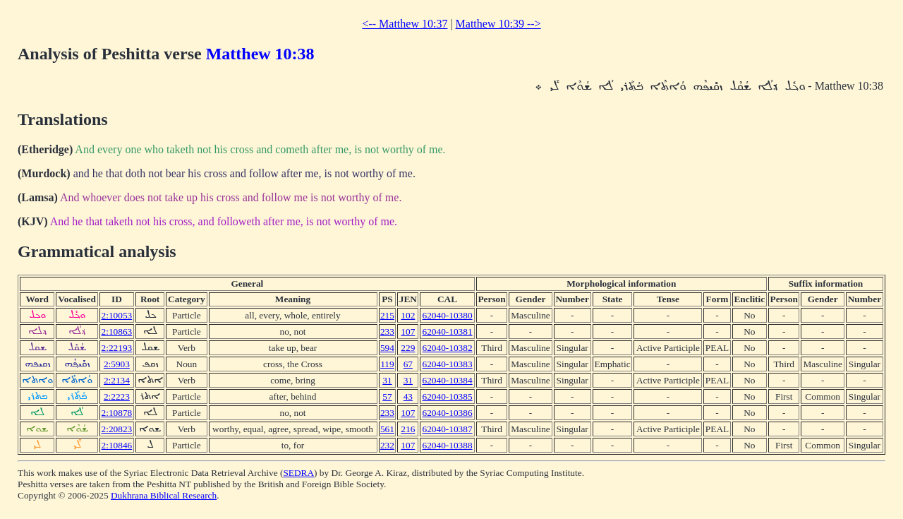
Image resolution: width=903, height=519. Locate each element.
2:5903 (117, 364)
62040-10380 (448, 315)
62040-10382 (448, 347)
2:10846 (117, 445)
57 (387, 396)
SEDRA (298, 472)
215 (387, 315)
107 (408, 331)
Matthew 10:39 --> (498, 24)
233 (387, 331)
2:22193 (117, 347)
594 (387, 347)
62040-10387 (448, 429)
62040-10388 (448, 445)
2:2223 (117, 396)
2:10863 (117, 331)
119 (387, 364)
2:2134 (117, 380)
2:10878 (117, 412)
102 (408, 315)
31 (387, 380)
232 (387, 445)
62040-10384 (448, 380)
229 (408, 347)
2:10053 (117, 315)
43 (408, 396)
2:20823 (117, 429)
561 (387, 429)
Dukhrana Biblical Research (164, 495)
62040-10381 (448, 331)
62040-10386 (448, 412)
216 (408, 429)
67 (408, 364)
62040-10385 (448, 396)
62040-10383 (448, 364)
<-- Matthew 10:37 (404, 24)
